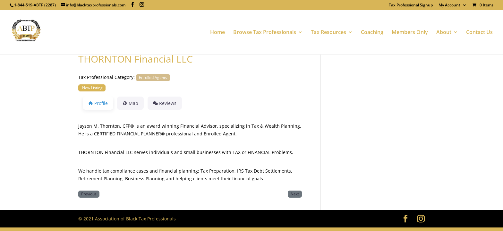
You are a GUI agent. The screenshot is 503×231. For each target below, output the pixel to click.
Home (217, 33)
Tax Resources (328, 33)
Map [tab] (130, 103)
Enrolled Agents (153, 77)
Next (295, 193)
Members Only (410, 33)
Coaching (372, 33)
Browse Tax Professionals (264, 33)
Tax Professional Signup (411, 5)
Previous (89, 193)
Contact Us (479, 33)
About (443, 33)
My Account (449, 5)
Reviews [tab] (164, 103)
